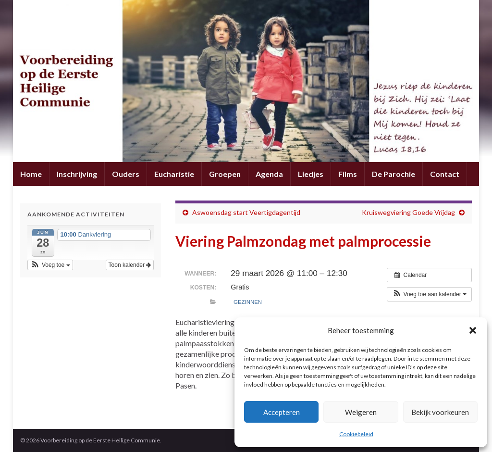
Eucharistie (174, 173)
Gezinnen (248, 302)
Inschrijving (77, 173)
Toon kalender (130, 265)
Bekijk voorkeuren (440, 412)
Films (347, 173)
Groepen (225, 173)
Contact (444, 173)
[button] (473, 330)
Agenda (269, 173)
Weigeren (361, 412)
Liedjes (310, 173)
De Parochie (393, 173)
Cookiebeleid (356, 434)
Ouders (125, 173)
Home (31, 173)
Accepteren (281, 412)
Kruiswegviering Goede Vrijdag (408, 212)
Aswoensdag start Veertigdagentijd (246, 212)
